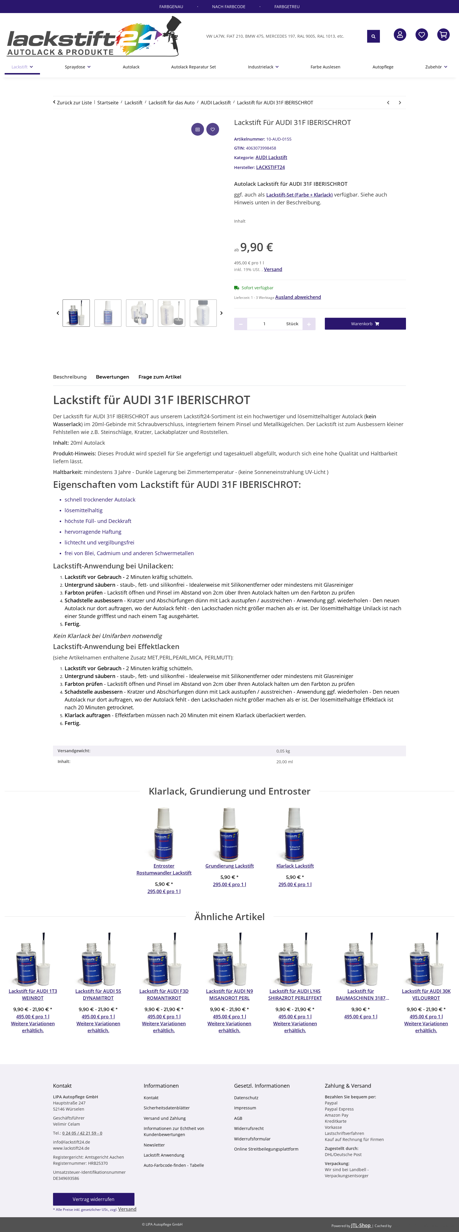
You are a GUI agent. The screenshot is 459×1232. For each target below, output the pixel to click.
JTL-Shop (361, 1225)
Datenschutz (246, 1097)
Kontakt (151, 1097)
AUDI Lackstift (271, 157)
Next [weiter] (221, 313)
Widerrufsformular (252, 1139)
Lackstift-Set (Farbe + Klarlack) (299, 195)
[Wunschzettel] (422, 34)
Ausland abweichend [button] (298, 297)
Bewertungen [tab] (112, 377)
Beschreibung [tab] (70, 377)
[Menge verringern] (240, 324)
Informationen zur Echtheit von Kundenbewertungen (174, 1131)
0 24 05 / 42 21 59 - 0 (82, 1133)
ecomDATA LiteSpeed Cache (423, 1225)
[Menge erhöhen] (309, 324)
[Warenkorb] (365, 324)
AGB (238, 1118)
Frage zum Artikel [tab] (160, 377)
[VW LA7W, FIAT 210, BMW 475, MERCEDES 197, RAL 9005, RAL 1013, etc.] (284, 36)
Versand (273, 269)
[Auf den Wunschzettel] (212, 129)
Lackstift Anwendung (164, 1155)
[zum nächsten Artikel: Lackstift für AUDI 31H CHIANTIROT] (400, 102)
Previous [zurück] (58, 313)
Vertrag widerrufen (93, 1199)
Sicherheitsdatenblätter (167, 1108)
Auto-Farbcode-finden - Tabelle (174, 1165)
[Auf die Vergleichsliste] (197, 129)
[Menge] (264, 324)
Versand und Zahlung (165, 1118)
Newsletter (154, 1145)
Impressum (245, 1108)
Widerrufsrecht (249, 1128)
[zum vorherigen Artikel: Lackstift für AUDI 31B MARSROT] (388, 102)
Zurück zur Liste (74, 102)
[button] (400, 34)
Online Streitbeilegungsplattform (266, 1149)
